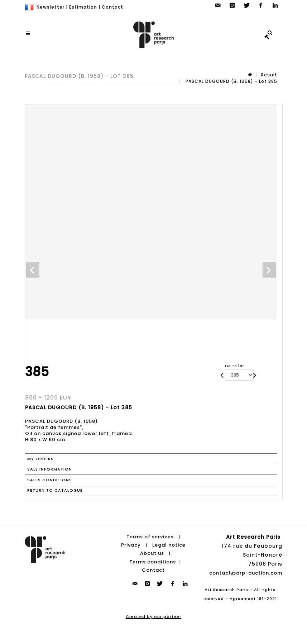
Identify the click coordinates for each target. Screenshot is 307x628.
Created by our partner (153, 616)
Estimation (83, 7)
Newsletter (50, 7)
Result (269, 75)
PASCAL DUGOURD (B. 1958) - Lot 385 (230, 81)
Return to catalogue (55, 490)
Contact (112, 7)
